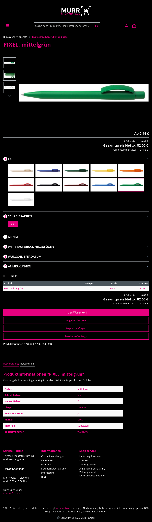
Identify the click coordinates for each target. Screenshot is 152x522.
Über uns (46, 464)
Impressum (47, 472)
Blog (43, 476)
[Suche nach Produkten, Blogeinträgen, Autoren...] (63, 25)
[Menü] (7, 25)
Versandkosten (64, 508)
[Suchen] (96, 25)
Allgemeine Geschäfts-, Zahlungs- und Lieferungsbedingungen (92, 472)
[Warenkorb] (139, 26)
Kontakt (83, 460)
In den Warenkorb (76, 312)
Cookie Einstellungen (52, 456)
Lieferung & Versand (90, 456)
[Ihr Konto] (126, 26)
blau (12, 224)
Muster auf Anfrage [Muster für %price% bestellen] (76, 336)
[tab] (11, 363)
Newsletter (47, 460)
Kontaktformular (12, 493)
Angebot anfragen (76, 328)
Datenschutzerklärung (53, 468)
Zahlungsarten (87, 464)
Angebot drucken (76, 320)
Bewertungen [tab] (27, 363)
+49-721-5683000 (13, 469)
